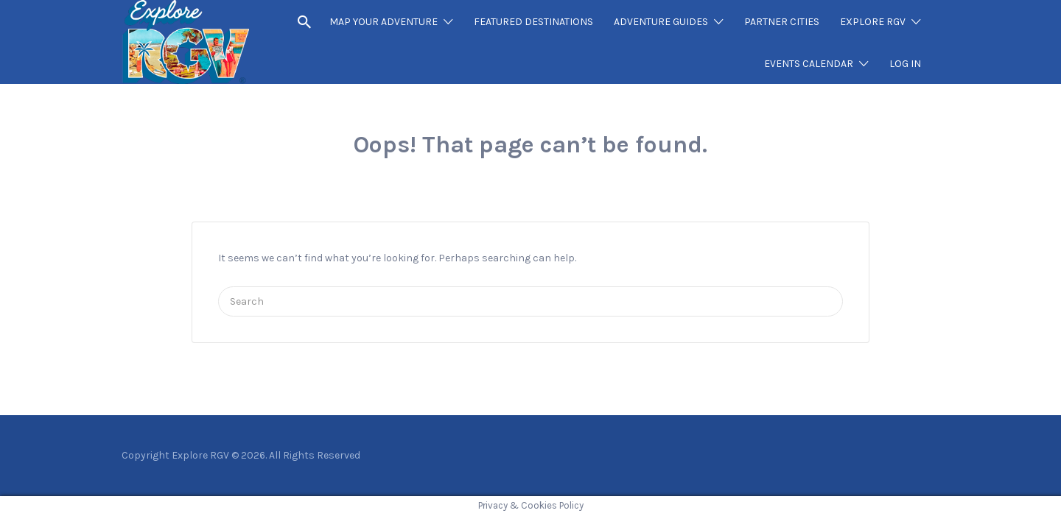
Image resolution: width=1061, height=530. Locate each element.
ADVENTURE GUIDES (661, 21)
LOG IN (905, 63)
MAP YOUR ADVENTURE (383, 21)
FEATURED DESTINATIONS (533, 21)
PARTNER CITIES (781, 21)
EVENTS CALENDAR (808, 63)
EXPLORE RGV (873, 21)
